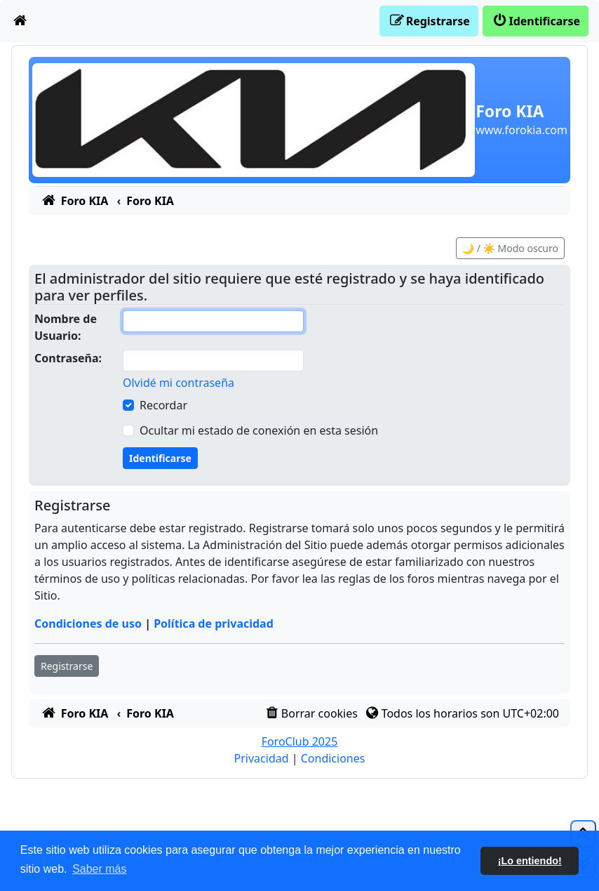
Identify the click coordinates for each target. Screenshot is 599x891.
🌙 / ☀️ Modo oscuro (510, 248)
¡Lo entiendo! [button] (530, 860)
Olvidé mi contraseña (178, 382)
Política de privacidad (214, 623)
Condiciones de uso (88, 623)
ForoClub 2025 (300, 741)
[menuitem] (20, 21)
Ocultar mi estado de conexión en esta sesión (259, 430)
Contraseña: (68, 358)
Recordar (163, 405)
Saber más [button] (99, 869)
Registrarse (67, 666)
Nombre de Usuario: (65, 327)
